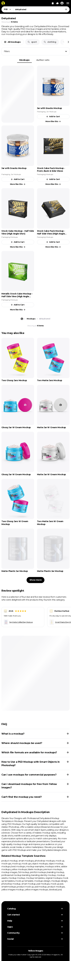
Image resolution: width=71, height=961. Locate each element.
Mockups (24, 60)
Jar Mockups (51, 111)
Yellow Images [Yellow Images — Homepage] (35, 950)
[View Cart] (52, 3)
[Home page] (22, 319)
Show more (35, 580)
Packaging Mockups (45, 174)
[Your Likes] (57, 3)
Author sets (43, 60)
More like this (53, 121)
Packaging (41, 111)
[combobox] (41, 9)
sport (32, 42)
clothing (50, 42)
